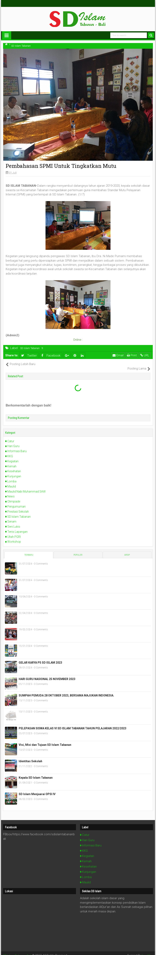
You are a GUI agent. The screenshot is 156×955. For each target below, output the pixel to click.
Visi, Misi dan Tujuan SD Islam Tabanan (45, 740)
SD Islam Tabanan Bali (17, 951)
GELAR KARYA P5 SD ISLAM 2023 (40, 658)
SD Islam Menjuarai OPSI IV (37, 789)
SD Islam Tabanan (30, 348)
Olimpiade (13, 497)
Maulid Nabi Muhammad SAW (26, 487)
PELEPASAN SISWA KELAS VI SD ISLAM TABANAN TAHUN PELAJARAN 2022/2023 (72, 724)
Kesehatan (14, 467)
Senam (11, 517)
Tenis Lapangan (17, 527)
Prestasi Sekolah (18, 507)
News (11, 492)
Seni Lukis (13, 522)
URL (145, 355)
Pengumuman (16, 502)
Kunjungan (14, 472)
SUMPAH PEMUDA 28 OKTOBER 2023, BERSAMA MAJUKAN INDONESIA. (66, 691)
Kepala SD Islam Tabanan (36, 773)
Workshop (14, 537)
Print (132, 355)
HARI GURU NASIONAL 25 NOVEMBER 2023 (47, 674)
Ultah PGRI (14, 532)
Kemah (11, 461)
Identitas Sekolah (30, 757)
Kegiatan (12, 456)
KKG (10, 452)
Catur (10, 436)
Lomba (11, 477)
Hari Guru (13, 441)
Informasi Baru (17, 446)
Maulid (11, 482)
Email (118, 355)
